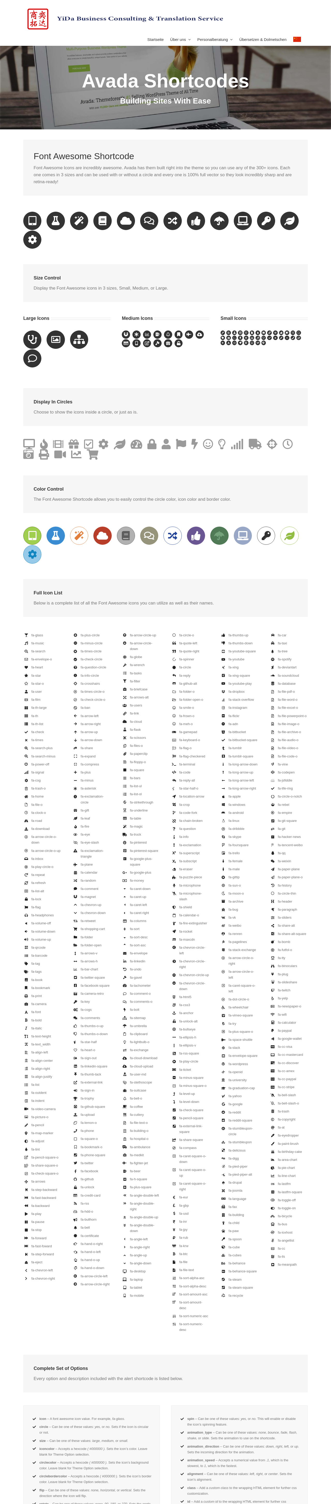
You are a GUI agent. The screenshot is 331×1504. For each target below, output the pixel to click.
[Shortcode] (165, 64)
